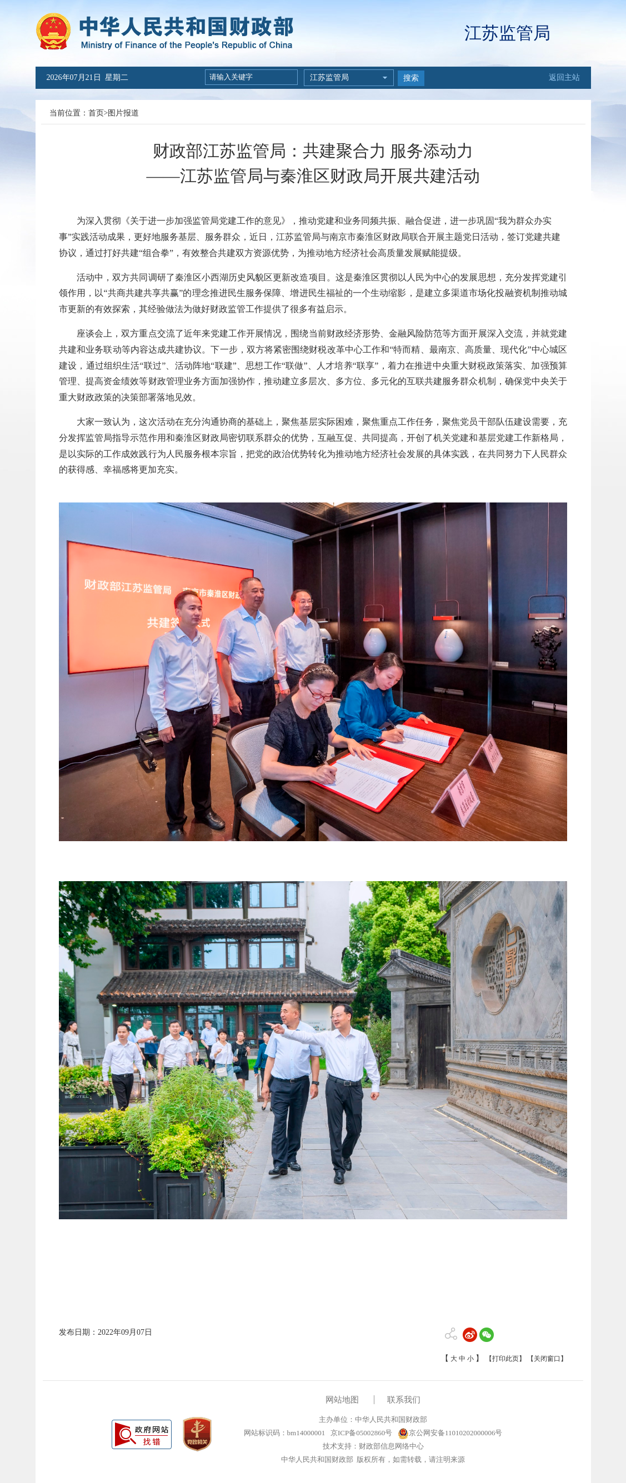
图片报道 (123, 113)
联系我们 (403, 1399)
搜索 (411, 78)
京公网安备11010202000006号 (450, 1433)
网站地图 (342, 1399)
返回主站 (564, 77)
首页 (96, 113)
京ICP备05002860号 (360, 1433)
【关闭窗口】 (547, 1359)
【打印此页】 (505, 1359)
